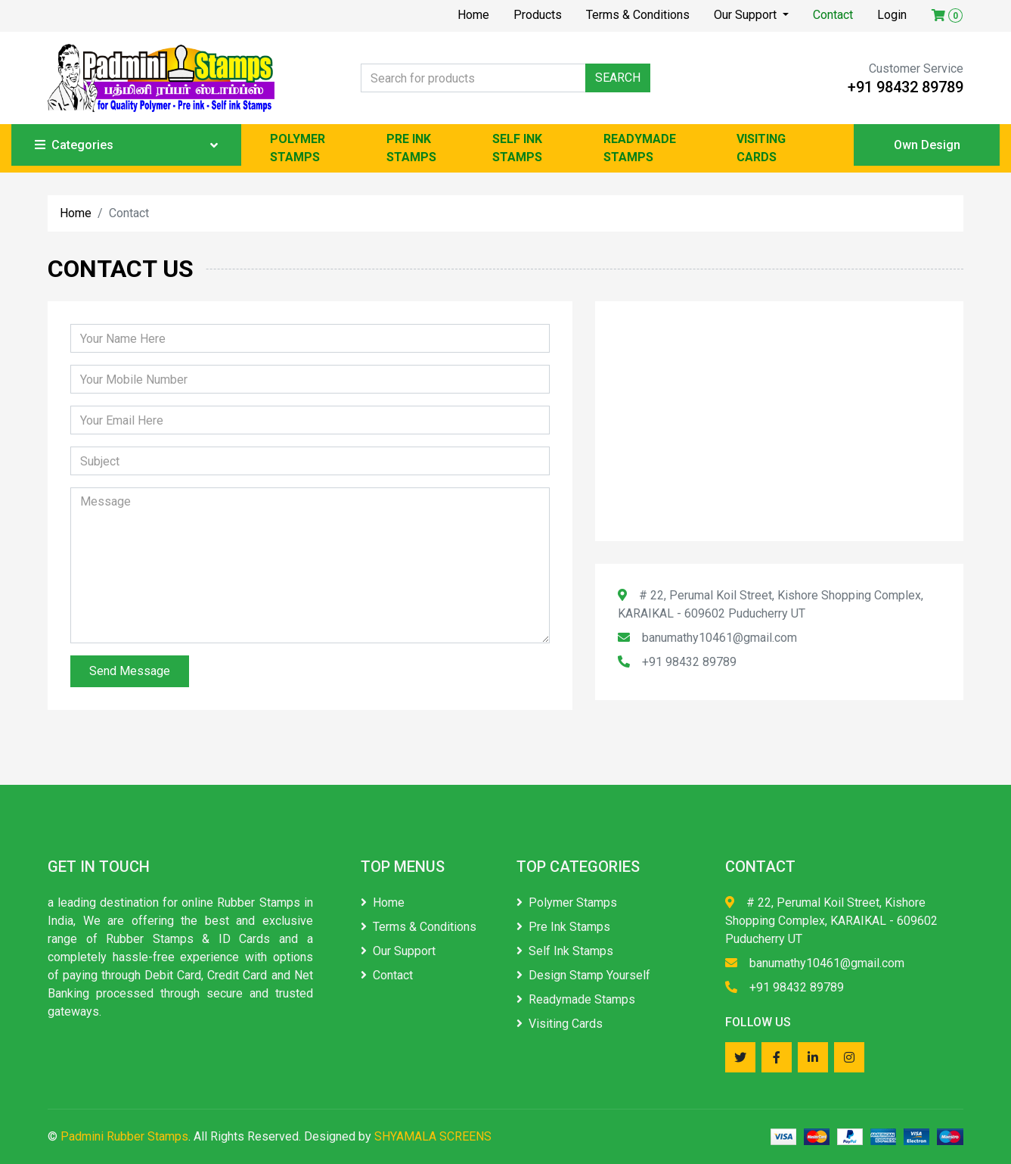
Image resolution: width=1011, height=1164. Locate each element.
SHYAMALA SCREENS (433, 1136)
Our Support (747, 15)
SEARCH (617, 77)
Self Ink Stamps (564, 951)
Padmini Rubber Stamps (124, 1136)
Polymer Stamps (566, 902)
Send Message (129, 671)
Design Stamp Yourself (583, 975)
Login (892, 15)
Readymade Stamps (575, 999)
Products (537, 15)
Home (473, 15)
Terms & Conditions (638, 15)
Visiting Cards (559, 1023)
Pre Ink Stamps (563, 927)
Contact (833, 15)
